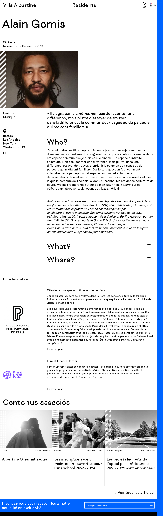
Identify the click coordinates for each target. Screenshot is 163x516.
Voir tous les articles (136, 492)
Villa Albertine (19, 5)
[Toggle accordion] (100, 141)
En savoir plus (55, 348)
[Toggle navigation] (160, 3)
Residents (84, 5)
